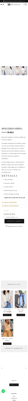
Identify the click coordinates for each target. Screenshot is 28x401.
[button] (2, 71)
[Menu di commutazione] (1, 4)
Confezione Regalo (12, 217)
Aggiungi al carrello (14, 221)
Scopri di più (7, 314)
